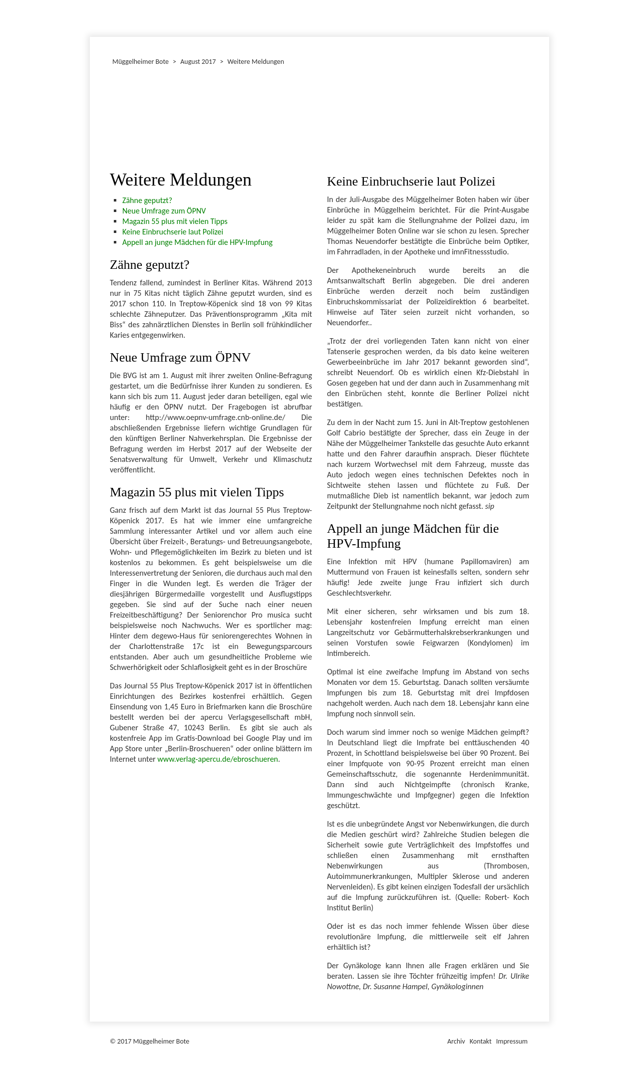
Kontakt (481, 1041)
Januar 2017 (91, 17)
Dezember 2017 (94, 17)
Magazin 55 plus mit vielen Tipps (175, 221)
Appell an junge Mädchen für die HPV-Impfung (197, 242)
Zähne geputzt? (147, 200)
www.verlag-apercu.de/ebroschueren (217, 759)
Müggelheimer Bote (544, 1)
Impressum (512, 1041)
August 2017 (198, 61)
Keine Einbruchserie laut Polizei (172, 231)
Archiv (456, 1041)
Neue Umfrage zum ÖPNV (164, 210)
